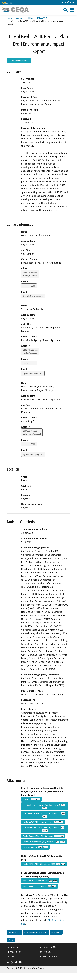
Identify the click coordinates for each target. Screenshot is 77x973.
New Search (56, 932)
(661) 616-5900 (29, 444)
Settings (71, 2)
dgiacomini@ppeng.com (33, 454)
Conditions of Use (48, 946)
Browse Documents (49, 956)
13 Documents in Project (18, 60)
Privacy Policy (14, 951)
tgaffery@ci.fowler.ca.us (33, 373)
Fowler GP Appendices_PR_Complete (44, 841)
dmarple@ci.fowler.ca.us (33, 296)
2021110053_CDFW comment (40, 880)
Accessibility (45, 951)
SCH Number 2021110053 (36, 18)
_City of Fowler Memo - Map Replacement (45, 806)
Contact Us (62, 2)
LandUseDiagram (35, 847)
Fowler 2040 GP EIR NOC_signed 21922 (44, 864)
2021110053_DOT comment (39, 886)
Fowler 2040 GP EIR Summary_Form (43, 822)
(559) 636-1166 (29, 286)
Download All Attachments (35, 932)
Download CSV (14, 932)
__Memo (31, 799)
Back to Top (13, 946)
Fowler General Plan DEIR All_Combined (44, 829)
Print (10, 940)
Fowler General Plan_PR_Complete (43, 836)
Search (19, 18)
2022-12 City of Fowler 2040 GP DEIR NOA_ (44, 815)
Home (9, 18)
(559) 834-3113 (29, 363)
